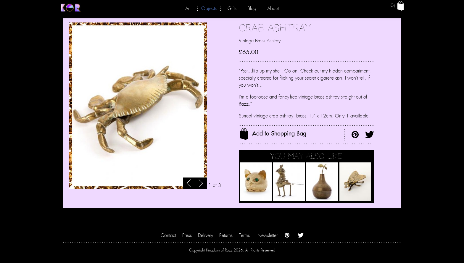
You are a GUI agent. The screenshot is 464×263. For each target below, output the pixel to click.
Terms (244, 235)
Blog (251, 8)
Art (187, 8)
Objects (209, 8)
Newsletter (267, 235)
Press (187, 235)
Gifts (232, 8)
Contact (168, 235)
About (273, 8)
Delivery (205, 235)
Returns (226, 235)
